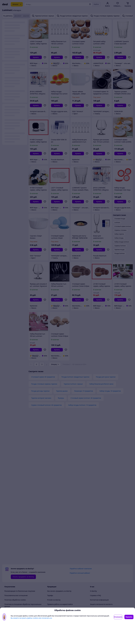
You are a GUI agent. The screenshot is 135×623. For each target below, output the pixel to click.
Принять (129, 617)
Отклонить (118, 617)
